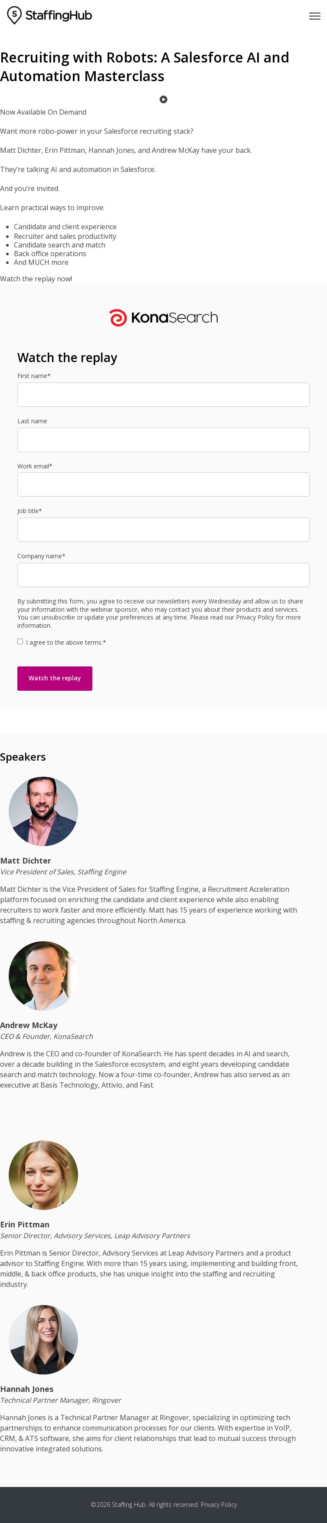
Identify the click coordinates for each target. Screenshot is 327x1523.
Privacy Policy (219, 1504)
